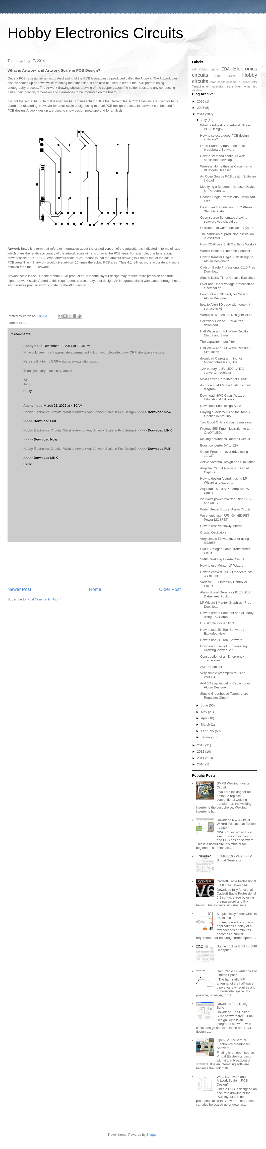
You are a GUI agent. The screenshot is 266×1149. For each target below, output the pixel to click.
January (207, 737)
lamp (213, 81)
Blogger (152, 1134)
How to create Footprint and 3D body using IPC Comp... (226, 615)
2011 (201, 758)
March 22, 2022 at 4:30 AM (63, 405)
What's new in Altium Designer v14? (226, 315)
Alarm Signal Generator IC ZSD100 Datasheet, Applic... (225, 594)
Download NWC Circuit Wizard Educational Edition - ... (222, 397)
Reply (27, 391)
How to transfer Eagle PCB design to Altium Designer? (226, 259)
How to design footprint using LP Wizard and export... (223, 480)
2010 (201, 764)
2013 (201, 745)
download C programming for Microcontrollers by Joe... (221, 360)
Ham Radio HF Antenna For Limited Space (237, 973)
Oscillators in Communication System (227, 228)
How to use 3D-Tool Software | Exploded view (222, 632)
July (204, 120)
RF (240, 81)
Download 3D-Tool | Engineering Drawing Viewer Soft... (223, 648)
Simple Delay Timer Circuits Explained (227, 278)
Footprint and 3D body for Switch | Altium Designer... (224, 296)
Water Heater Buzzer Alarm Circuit (225, 509)
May (204, 712)
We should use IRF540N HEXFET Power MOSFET (224, 517)
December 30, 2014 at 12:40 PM (67, 346)
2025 (201, 108)
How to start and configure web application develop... (222, 158)
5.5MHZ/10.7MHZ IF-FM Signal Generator (234, 858)
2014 (201, 114)
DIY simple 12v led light (217, 623)
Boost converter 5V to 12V (219, 445)
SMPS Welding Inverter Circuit (222, 559)
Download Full (45, 421)
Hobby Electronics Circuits (95, 33)
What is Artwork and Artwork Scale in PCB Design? (232, 1080)
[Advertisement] (94, 564)
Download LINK (160, 430)
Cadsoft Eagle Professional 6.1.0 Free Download (236, 883)
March (206, 724)
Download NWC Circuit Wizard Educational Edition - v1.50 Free (236, 824)
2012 (201, 751)
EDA (22, 323)
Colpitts (203, 69)
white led (250, 86)
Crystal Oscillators (213, 532)
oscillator (223, 81)
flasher (232, 75)
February (208, 731)
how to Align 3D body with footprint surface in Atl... (225, 306)
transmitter (234, 86)
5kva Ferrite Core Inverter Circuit (223, 379)
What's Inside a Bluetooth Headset (225, 251)
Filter (218, 75)
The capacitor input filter (217, 341)
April (205, 718)
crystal (214, 69)
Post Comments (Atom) (44, 599)
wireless (197, 90)
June (205, 705)
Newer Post (19, 589)
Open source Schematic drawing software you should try (223, 219)
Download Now (159, 412)
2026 (201, 101)
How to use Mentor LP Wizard (221, 565)
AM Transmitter (211, 667)
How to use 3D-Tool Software (221, 640)
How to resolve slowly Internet (221, 526)
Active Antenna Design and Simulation (227, 462)
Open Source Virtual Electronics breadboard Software (223, 148)
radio (233, 81)
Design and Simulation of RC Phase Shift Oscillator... (226, 209)
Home (95, 589)
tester (254, 82)
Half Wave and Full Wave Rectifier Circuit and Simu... (224, 333)
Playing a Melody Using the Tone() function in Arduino (225, 414)
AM (194, 69)
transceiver (218, 86)
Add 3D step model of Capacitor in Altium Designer (225, 685)
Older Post (170, 589)
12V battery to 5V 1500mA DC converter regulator (222, 371)
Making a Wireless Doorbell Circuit (225, 439)
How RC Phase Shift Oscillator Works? (228, 244)
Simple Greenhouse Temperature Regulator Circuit (224, 695)
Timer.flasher (200, 86)
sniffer (246, 82)
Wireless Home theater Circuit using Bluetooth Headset (226, 168)
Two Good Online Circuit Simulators (226, 422)
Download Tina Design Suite (220, 406)
